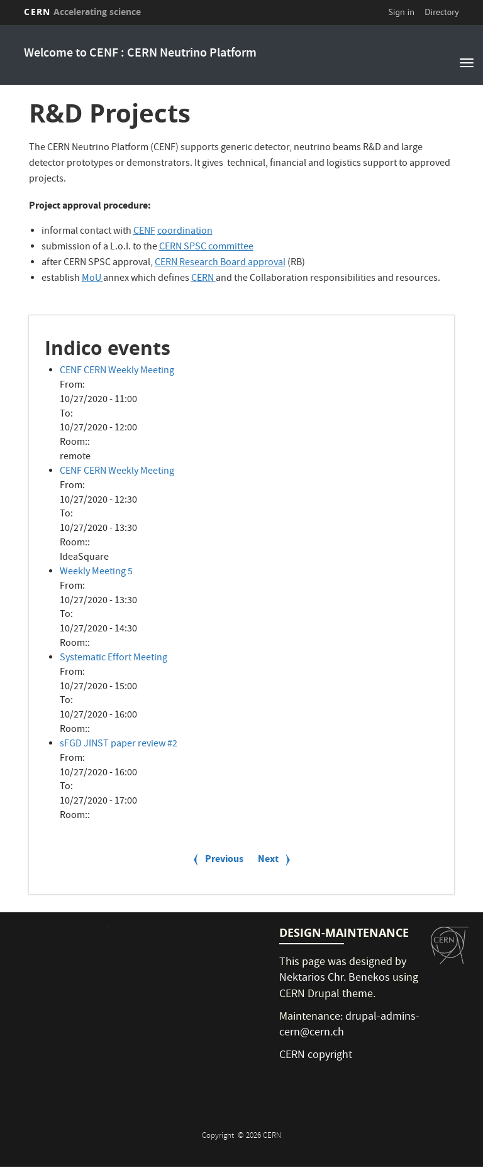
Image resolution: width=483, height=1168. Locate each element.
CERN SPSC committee (206, 247)
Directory (441, 12)
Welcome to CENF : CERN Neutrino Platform (140, 53)
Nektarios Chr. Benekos (334, 978)
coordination (185, 231)
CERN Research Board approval (220, 263)
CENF (144, 231)
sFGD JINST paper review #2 (118, 744)
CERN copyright (315, 1055)
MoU (92, 279)
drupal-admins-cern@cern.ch (349, 1025)
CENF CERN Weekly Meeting (117, 371)
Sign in (401, 12)
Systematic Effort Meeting (113, 658)
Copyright (219, 1136)
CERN (82, 12)
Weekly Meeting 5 (96, 572)
